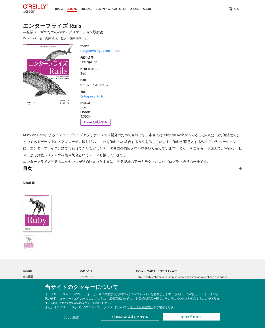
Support (86, 271)
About (148, 9)
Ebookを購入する (95, 122)
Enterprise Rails (91, 96)
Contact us (86, 276)
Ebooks (86, 9)
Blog (59, 9)
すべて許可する (191, 317)
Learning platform (111, 9)
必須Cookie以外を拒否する (130, 317)
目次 (27, 168)
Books (72, 9)
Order (134, 9)
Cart (238, 9)
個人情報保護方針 (141, 307)
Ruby (116, 51)
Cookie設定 (79, 303)
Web (107, 51)
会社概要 (28, 276)
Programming (90, 51)
